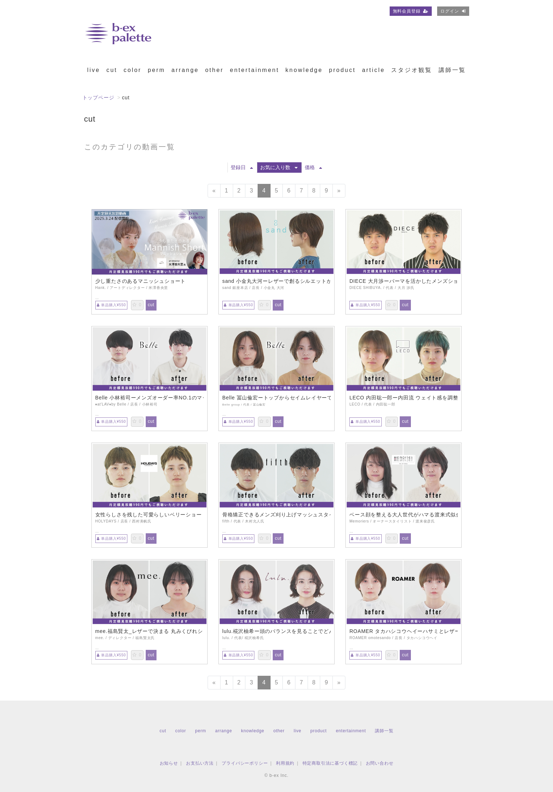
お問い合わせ (380, 763)
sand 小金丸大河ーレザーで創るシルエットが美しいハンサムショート (276, 281)
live (93, 70)
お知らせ (169, 763)
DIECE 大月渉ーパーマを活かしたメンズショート (403, 281)
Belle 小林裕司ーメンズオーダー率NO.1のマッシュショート (149, 397)
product (342, 70)
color (132, 70)
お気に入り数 (279, 167)
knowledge (304, 70)
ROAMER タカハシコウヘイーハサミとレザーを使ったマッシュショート (403, 631)
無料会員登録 (411, 11)
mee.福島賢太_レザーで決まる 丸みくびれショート (149, 631)
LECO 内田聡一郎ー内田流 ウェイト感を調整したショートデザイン (403, 397)
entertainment (254, 70)
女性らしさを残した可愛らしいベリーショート (149, 514)
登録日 (242, 167)
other (214, 70)
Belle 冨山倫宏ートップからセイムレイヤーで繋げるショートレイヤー (276, 397)
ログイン (453, 11)
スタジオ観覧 (411, 70)
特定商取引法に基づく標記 (330, 763)
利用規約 (285, 763)
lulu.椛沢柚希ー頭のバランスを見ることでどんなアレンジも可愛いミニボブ (276, 631)
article (373, 70)
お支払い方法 (200, 763)
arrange (185, 70)
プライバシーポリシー (245, 763)
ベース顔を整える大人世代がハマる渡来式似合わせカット (403, 514)
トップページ (98, 97)
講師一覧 (452, 70)
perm (156, 70)
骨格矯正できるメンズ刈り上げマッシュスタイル (276, 514)
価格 (313, 167)
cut (111, 70)
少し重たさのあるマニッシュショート (140, 281)
